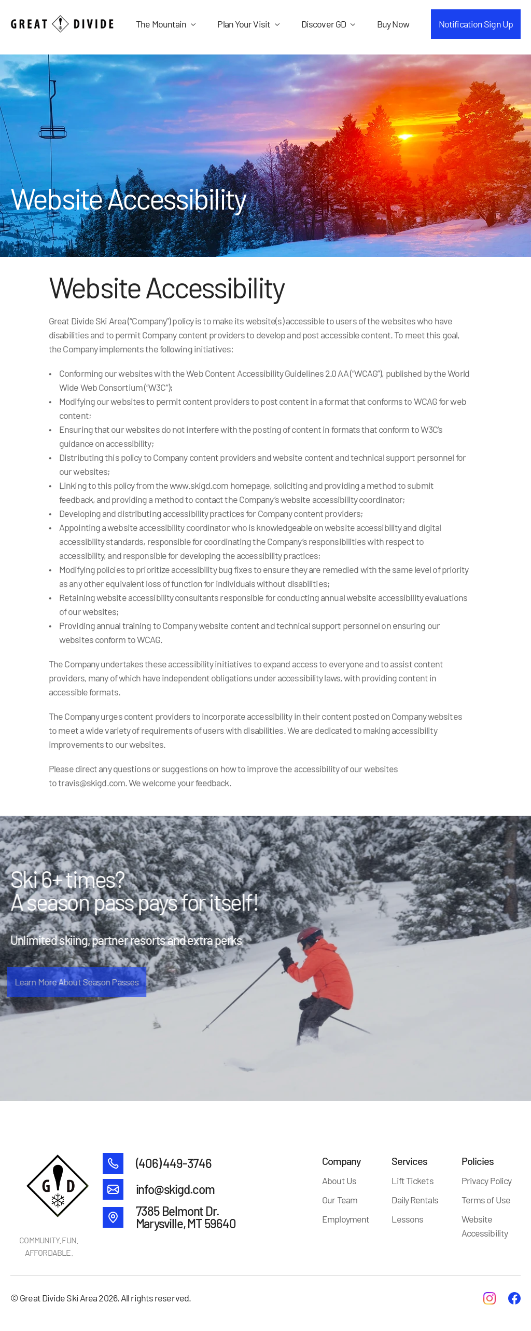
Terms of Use (486, 1199)
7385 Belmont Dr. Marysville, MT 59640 (186, 1217)
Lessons (407, 1219)
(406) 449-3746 (174, 1163)
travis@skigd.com (91, 782)
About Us (339, 1180)
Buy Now (393, 24)
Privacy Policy (486, 1180)
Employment (345, 1219)
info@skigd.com (175, 1189)
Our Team (339, 1199)
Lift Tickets (412, 1180)
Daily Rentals (415, 1199)
